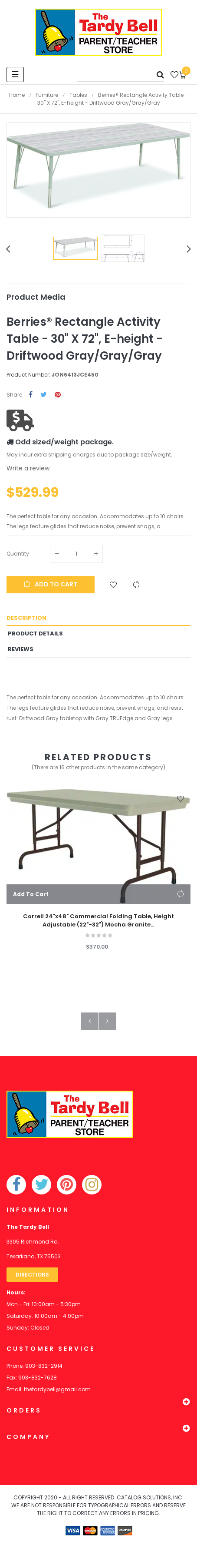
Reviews (20, 649)
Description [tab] (26, 618)
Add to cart (50, 584)
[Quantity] (76, 553)
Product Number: (28, 374)
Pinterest (58, 395)
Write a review (28, 468)
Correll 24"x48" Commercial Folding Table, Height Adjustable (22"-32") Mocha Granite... (98, 920)
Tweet (43, 395)
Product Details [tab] (35, 633)
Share (31, 395)
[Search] (120, 74)
